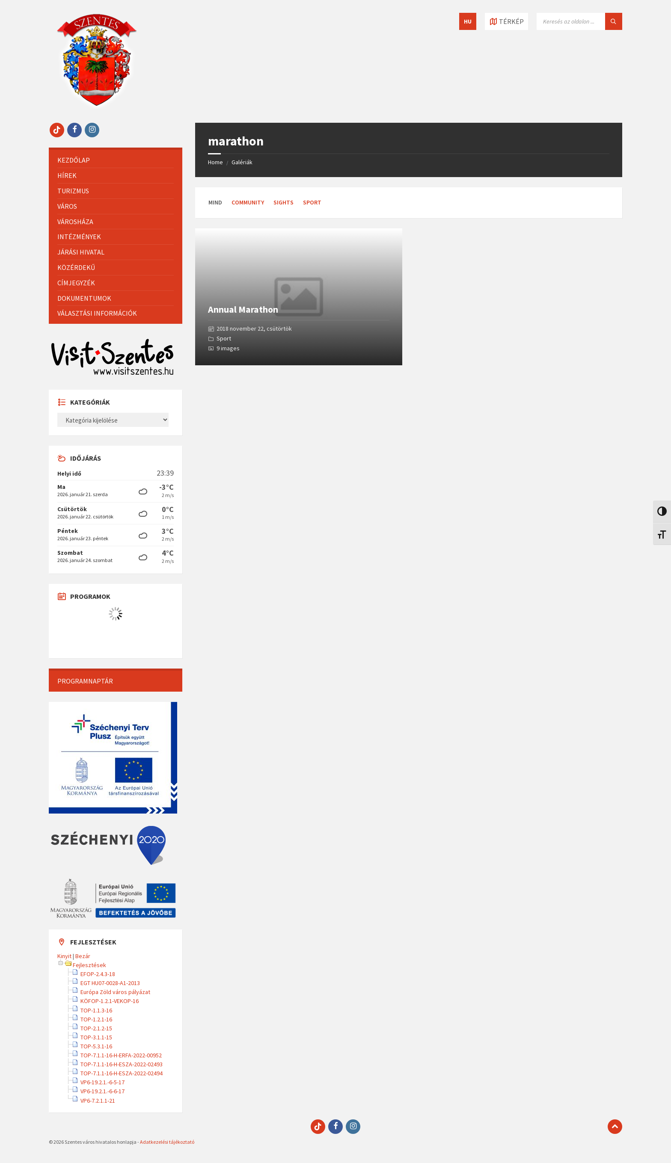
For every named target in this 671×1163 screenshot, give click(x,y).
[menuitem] (115, 160)
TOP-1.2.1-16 (96, 1019)
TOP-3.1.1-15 (96, 1037)
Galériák (242, 162)
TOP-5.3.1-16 (96, 1046)
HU (468, 21)
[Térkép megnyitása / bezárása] (506, 21)
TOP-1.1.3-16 (96, 1010)
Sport (312, 202)
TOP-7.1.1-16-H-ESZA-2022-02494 (121, 1073)
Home (215, 162)
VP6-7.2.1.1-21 (97, 1100)
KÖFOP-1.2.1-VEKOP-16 (109, 1001)
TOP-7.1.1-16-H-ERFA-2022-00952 (121, 1055)
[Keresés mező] (579, 21)
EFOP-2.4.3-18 (97, 974)
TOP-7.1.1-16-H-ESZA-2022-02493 (121, 1064)
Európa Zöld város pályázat (115, 992)
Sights (283, 202)
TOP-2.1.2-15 (96, 1028)
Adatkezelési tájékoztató (167, 1142)
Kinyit (64, 956)
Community (248, 202)
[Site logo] (97, 106)
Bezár (82, 956)
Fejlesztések (89, 965)
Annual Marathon (243, 309)
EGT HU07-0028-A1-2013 (110, 983)
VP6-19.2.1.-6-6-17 (102, 1091)
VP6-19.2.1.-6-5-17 (102, 1082)
